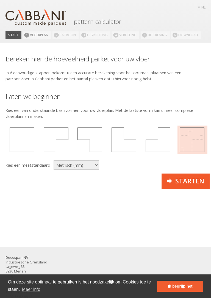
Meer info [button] (31, 289)
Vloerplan (36, 35)
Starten (185, 181)
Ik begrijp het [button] (180, 286)
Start (13, 35)
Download (185, 35)
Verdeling (124, 35)
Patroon (65, 35)
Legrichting (94, 35)
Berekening (154, 35)
